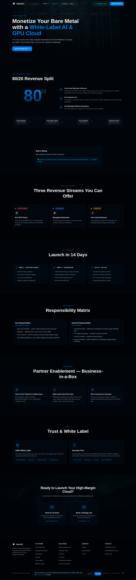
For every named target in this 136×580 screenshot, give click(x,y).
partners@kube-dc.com (111, 550)
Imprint (84, 554)
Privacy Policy (41, 575)
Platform (46, 3)
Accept (98, 573)
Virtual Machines (40, 547)
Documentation (86, 550)
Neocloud (61, 554)
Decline (89, 573)
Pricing (65, 3)
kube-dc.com (108, 554)
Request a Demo (117, 3)
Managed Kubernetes (41, 550)
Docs (71, 3)
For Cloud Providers (64, 564)
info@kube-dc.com (110, 547)
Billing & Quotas (40, 564)
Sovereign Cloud (63, 550)
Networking (38, 554)
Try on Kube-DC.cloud (100, 3)
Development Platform (65, 560)
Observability (39, 560)
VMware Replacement (65, 547)
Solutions (56, 3)
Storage (37, 557)
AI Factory (62, 557)
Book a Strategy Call (22, 48)
